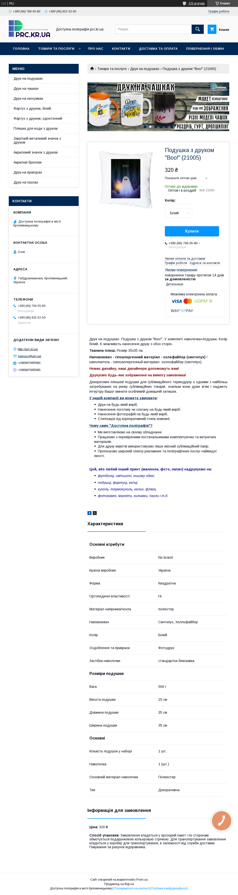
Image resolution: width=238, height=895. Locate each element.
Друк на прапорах (28, 172)
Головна (21, 48)
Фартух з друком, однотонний (38, 118)
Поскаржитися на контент (131, 888)
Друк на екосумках (28, 98)
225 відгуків (196, 3)
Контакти (121, 48)
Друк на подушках (144, 69)
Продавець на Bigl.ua (119, 884)
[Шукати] (198, 29)
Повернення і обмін (205, 48)
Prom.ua (142, 879)
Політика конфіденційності (169, 888)
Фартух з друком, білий (32, 108)
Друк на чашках (26, 88)
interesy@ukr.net (29, 356)
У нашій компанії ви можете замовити (123, 398)
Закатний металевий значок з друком (37, 140)
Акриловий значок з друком (36, 152)
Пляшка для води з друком (36, 128)
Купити (192, 231)
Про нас (95, 48)
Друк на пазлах (26, 182)
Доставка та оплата (158, 48)
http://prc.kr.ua (28, 349)
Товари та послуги (56, 48)
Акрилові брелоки (28, 162)
